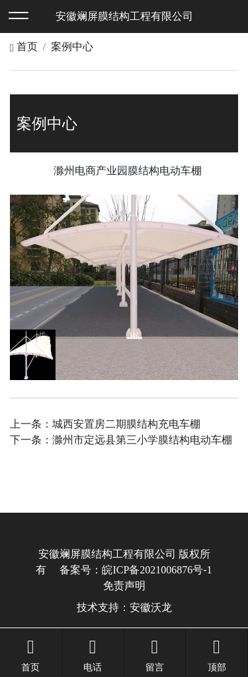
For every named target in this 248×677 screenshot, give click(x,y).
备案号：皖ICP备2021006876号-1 (136, 569)
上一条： (105, 424)
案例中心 (72, 46)
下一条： (121, 439)
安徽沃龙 (151, 607)
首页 (24, 46)
